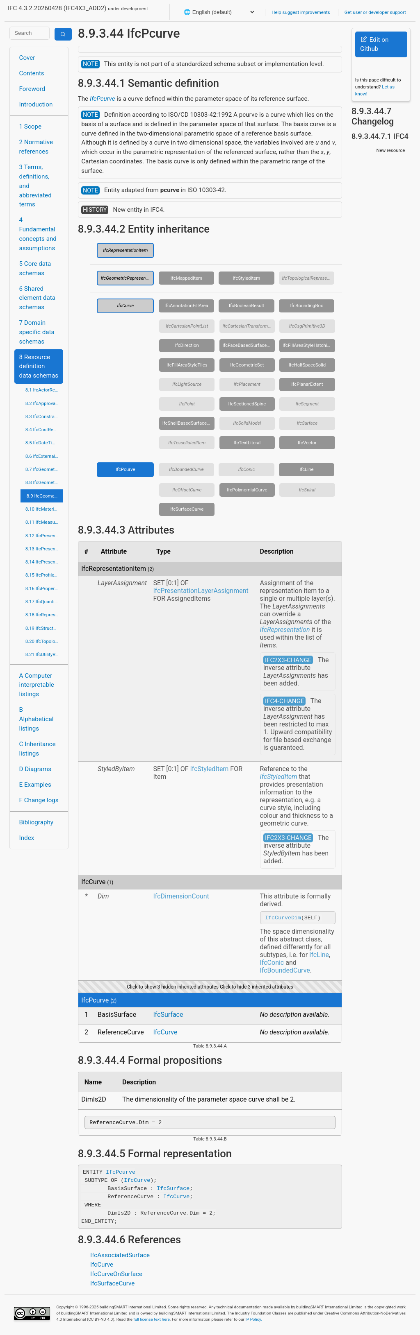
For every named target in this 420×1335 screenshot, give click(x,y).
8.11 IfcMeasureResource (44, 522)
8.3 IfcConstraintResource (44, 416)
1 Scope (30, 126)
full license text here (151, 1321)
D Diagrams (35, 769)
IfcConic (246, 469)
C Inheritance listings (37, 748)
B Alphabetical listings (36, 719)
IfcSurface (307, 423)
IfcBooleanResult (246, 305)
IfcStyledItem (246, 278)
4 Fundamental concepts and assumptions (38, 233)
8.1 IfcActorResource (44, 390)
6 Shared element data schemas (37, 298)
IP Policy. (253, 1321)
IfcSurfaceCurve (186, 509)
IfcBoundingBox (306, 305)
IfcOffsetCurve (186, 490)
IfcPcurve (102, 98)
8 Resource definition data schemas (38, 366)
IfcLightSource (186, 384)
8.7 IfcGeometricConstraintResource (44, 469)
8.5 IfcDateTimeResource (44, 443)
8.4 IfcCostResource (44, 429)
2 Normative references (36, 146)
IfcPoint (187, 404)
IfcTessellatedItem (186, 443)
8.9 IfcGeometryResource (45, 496)
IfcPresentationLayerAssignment (200, 591)
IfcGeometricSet (247, 365)
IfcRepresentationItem (125, 250)
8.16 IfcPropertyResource (44, 588)
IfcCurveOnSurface (116, 1276)
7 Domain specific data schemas (37, 332)
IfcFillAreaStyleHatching (307, 345)
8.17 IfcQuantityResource (44, 601)
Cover (27, 57)
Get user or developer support (375, 12)
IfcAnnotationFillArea (186, 305)
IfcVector (307, 443)
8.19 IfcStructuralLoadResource (44, 628)
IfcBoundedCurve (186, 469)
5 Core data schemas (35, 268)
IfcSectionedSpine (247, 404)
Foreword (32, 89)
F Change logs (39, 800)
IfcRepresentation (285, 630)
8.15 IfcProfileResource (44, 575)
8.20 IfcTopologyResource (44, 641)
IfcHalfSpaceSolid (307, 365)
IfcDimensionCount (181, 896)
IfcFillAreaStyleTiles (187, 365)
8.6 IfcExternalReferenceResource (44, 456)
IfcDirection (187, 345)
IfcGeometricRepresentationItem (127, 278)
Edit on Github (374, 44)
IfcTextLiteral (246, 443)
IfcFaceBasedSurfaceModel (248, 345)
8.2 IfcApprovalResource (44, 403)
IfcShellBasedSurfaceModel (188, 423)
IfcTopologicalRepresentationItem (308, 278)
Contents (31, 73)
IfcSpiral (307, 490)
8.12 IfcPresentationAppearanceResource (44, 536)
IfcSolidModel (247, 423)
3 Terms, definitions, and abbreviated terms (35, 185)
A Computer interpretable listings (36, 685)
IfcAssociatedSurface (120, 1257)
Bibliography (36, 822)
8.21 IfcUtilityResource (44, 654)
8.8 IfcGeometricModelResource (44, 482)
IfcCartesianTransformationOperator (248, 326)
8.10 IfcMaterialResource (44, 509)
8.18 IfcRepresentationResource (44, 615)
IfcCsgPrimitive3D (307, 326)
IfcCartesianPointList (187, 326)
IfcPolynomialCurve (247, 490)
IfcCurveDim (283, 918)
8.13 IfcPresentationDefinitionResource (44, 549)
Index (26, 838)
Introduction (36, 104)
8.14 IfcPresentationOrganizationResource (44, 562)
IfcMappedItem (186, 278)
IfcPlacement (247, 384)
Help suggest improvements (301, 12)
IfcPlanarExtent (307, 384)
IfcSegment (307, 404)
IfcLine (306, 469)
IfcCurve (125, 305)
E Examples (35, 784)
